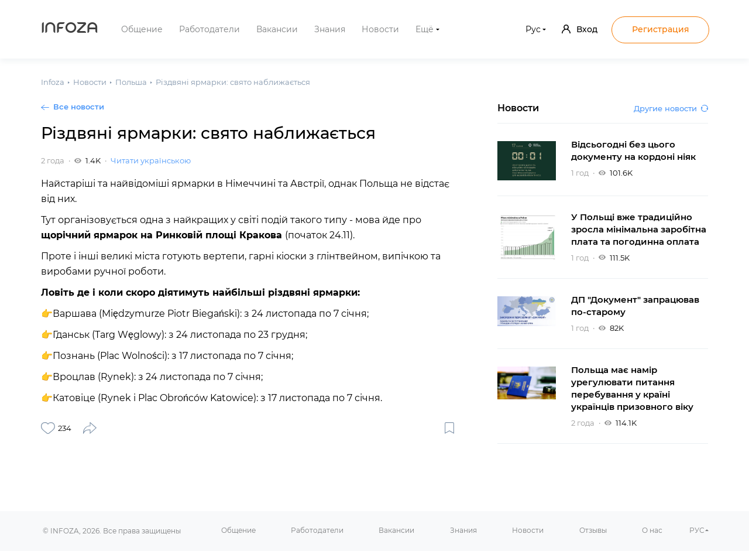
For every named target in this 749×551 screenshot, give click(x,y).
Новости (380, 29)
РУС (697, 530)
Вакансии (277, 29)
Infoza (69, 29)
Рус (533, 29)
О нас (652, 530)
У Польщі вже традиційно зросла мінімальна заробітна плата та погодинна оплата (638, 229)
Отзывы (593, 530)
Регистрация (660, 29)
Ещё (424, 29)
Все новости (78, 106)
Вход (579, 29)
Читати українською (151, 160)
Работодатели (209, 29)
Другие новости (671, 108)
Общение (142, 29)
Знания (329, 29)
